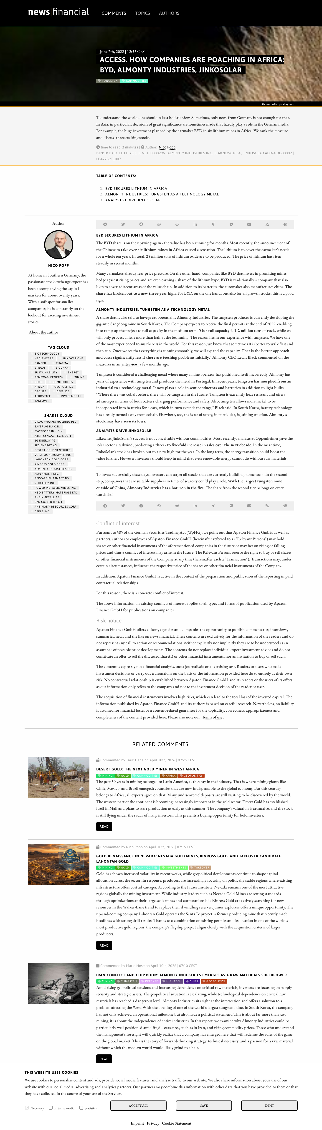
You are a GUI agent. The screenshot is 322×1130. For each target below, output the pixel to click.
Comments (114, 13)
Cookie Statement (176, 1123)
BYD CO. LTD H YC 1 (46, 501)
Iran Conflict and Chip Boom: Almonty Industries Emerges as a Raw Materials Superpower (191, 975)
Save (204, 1105)
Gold (37, 382)
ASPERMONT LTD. (45, 473)
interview (130, 364)
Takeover (40, 400)
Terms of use (212, 717)
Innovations (71, 358)
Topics (142, 13)
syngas (38, 367)
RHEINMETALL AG (45, 497)
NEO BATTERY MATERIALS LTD (54, 492)
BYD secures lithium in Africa (136, 188)
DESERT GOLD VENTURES (51, 450)
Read (104, 826)
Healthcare (42, 358)
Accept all (138, 1105)
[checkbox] (27, 1107)
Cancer (38, 363)
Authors (169, 13)
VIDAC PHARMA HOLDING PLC (53, 421)
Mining (77, 377)
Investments (69, 396)
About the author (43, 332)
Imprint (137, 1123)
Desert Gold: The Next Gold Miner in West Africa (147, 769)
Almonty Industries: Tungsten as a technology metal (162, 194)
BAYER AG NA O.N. (45, 426)
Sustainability (44, 372)
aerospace (41, 396)
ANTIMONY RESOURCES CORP (54, 506)
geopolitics (62, 386)
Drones (38, 391)
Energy (71, 372)
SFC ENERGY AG (44, 445)
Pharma (60, 363)
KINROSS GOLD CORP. (48, 464)
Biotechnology (45, 353)
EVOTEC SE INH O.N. (47, 431)
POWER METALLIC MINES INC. (53, 487)
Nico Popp (167, 147)
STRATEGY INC (43, 483)
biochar (60, 367)
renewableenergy (47, 377)
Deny (269, 1105)
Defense (61, 391)
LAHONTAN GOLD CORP (49, 459)
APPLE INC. (40, 511)
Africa (37, 386)
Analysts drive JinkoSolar (133, 200)
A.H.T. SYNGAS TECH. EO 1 (51, 435)
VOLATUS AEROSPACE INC (51, 454)
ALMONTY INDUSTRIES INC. (52, 469)
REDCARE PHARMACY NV (50, 478)
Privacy (153, 1123)
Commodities (61, 382)
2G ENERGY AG (43, 440)
